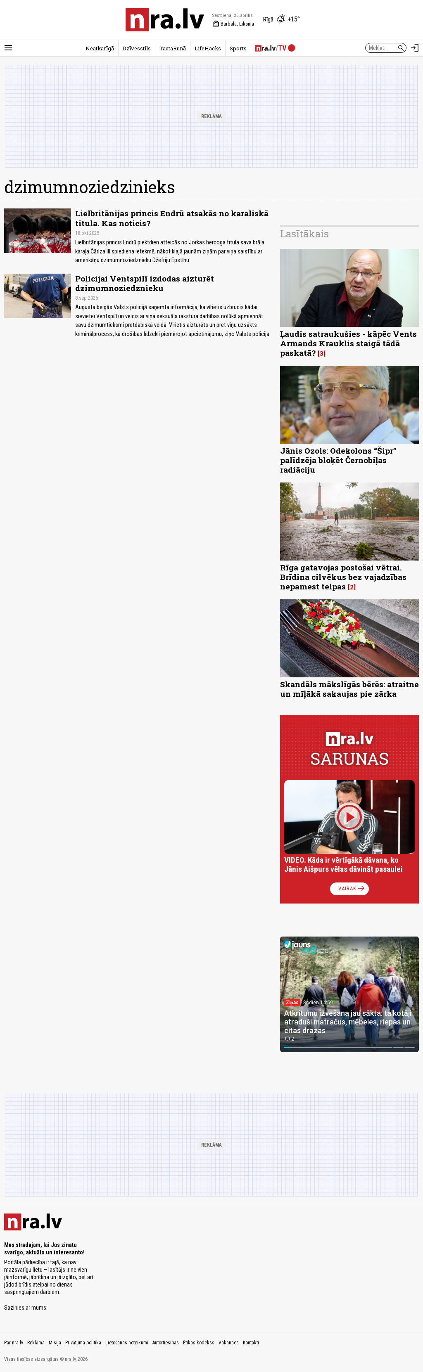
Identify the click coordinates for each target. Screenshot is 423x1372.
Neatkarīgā (100, 48)
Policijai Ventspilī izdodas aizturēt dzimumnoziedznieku (144, 283)
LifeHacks (208, 48)
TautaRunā (172, 48)
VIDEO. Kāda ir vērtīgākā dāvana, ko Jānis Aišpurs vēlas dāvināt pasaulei (343, 864)
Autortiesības (165, 1343)
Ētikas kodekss (198, 1343)
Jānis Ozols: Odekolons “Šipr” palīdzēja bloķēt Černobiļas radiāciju (338, 460)
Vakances (229, 1343)
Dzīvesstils (137, 48)
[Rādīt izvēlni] (8, 48)
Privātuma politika (83, 1343)
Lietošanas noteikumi (126, 1343)
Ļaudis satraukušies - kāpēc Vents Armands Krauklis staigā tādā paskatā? (348, 343)
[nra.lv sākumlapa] (165, 19)
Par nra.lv (13, 1343)
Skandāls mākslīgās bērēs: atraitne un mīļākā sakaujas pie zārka (349, 689)
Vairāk (352, 888)
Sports (238, 48)
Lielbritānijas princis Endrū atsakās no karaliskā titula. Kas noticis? (172, 218)
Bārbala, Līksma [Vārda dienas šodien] (233, 24)
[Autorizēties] (414, 48)
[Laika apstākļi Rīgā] (281, 19)
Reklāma (36, 1343)
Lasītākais (304, 233)
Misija (55, 1343)
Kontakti (251, 1343)
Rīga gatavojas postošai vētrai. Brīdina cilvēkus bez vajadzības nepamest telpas (343, 576)
